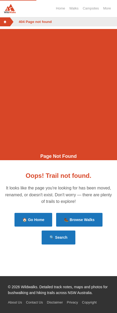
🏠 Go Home (33, 220)
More (107, 8)
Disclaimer (55, 302)
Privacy (72, 302)
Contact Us (34, 302)
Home (60, 8)
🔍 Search (58, 237)
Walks (74, 8)
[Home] (5, 21)
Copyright (89, 302)
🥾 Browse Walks (79, 220)
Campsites (91, 8)
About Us (15, 302)
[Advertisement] (58, 87)
